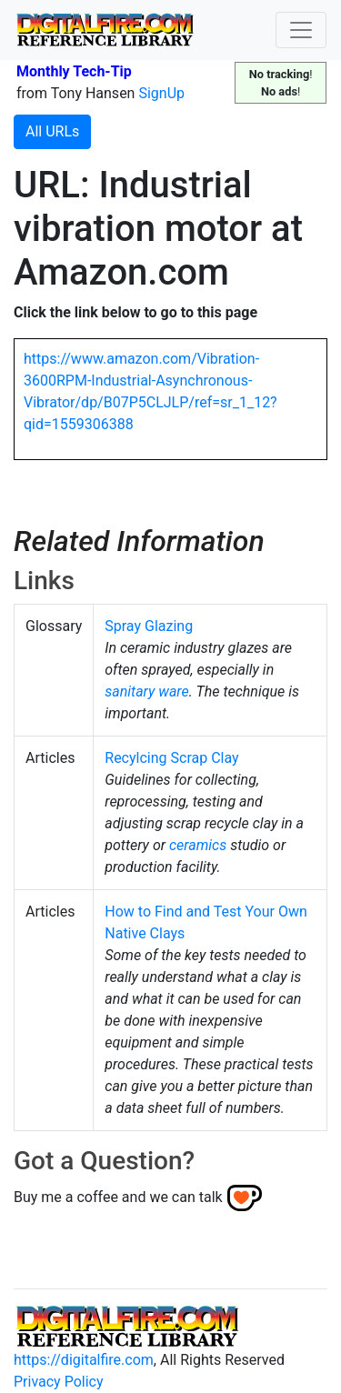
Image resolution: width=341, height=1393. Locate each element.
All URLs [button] (52, 131)
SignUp (161, 93)
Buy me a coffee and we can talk (118, 1197)
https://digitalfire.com (84, 1359)
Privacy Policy (59, 1381)
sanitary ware (146, 691)
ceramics (197, 845)
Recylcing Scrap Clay (171, 758)
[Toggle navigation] (301, 30)
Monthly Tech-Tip (74, 71)
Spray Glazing (149, 626)
